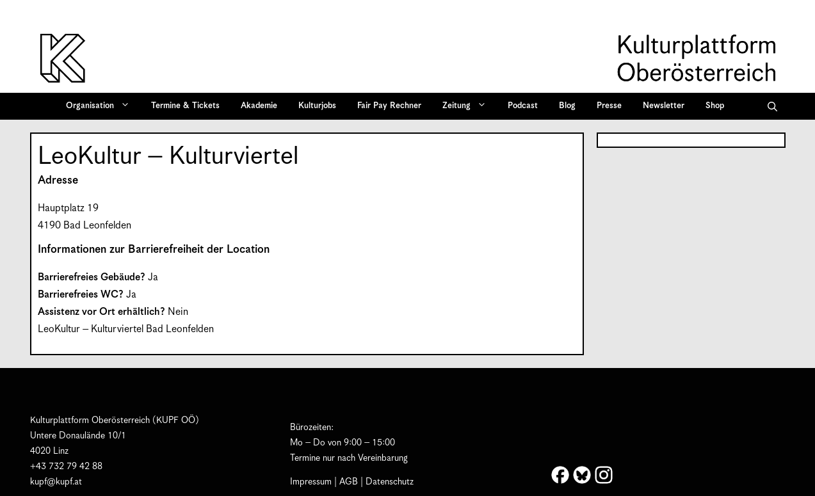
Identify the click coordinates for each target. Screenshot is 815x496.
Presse (609, 106)
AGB (348, 482)
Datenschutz (390, 482)
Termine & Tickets (185, 106)
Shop (715, 106)
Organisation (102, 106)
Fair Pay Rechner (389, 106)
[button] (772, 106)
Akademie (259, 106)
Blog (567, 106)
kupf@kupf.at (56, 482)
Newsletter (663, 106)
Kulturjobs (317, 106)
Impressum (311, 482)
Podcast (523, 106)
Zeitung (468, 106)
